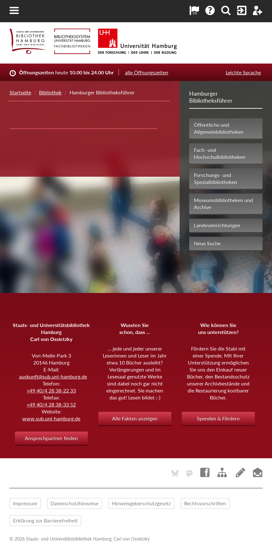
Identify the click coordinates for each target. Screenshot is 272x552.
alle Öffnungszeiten (146, 72)
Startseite (20, 92)
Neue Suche (207, 243)
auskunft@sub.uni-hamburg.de (53, 376)
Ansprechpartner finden (51, 438)
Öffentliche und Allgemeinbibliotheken (218, 128)
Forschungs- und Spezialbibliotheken (215, 178)
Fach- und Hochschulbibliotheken (219, 153)
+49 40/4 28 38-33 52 (51, 404)
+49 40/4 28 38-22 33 (51, 390)
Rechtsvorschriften (205, 503)
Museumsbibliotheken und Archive (223, 203)
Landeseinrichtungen (217, 225)
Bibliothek (50, 92)
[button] (14, 10)
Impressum (25, 503)
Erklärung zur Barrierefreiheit (45, 520)
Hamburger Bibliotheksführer (211, 97)
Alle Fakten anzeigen (134, 418)
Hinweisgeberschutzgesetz (141, 503)
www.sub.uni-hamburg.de (51, 418)
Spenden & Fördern (218, 418)
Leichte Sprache (243, 72)
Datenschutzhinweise (74, 503)
